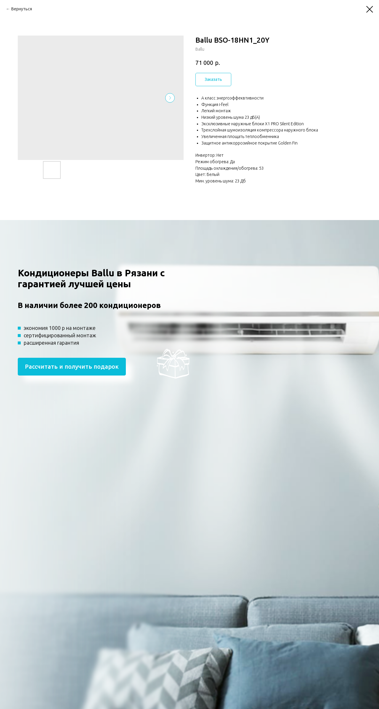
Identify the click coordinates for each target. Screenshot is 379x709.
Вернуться (21, 9)
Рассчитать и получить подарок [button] (72, 366)
